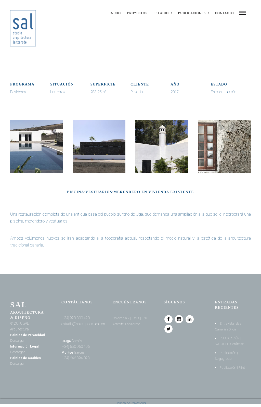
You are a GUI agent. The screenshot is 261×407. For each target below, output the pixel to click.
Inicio (115, 13)
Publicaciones (192, 13)
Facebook (168, 318)
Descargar (37, 340)
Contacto (224, 13)
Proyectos (137, 13)
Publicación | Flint (233, 367)
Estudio (161, 13)
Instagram (179, 318)
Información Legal (25, 346)
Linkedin (190, 318)
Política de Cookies (27, 358)
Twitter (168, 327)
